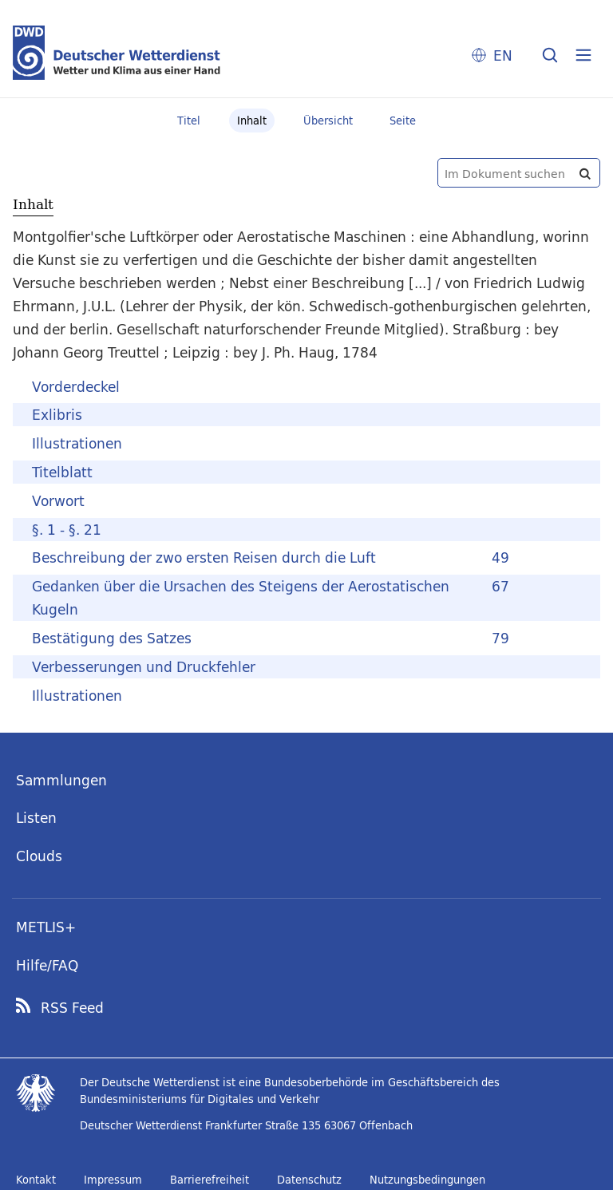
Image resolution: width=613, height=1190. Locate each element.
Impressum (113, 1179)
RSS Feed (72, 1008)
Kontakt (36, 1179)
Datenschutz (309, 1179)
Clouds (39, 856)
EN (502, 55)
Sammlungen (61, 780)
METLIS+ (46, 927)
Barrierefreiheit (209, 1179)
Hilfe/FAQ (47, 965)
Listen (36, 817)
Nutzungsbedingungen (427, 1179)
